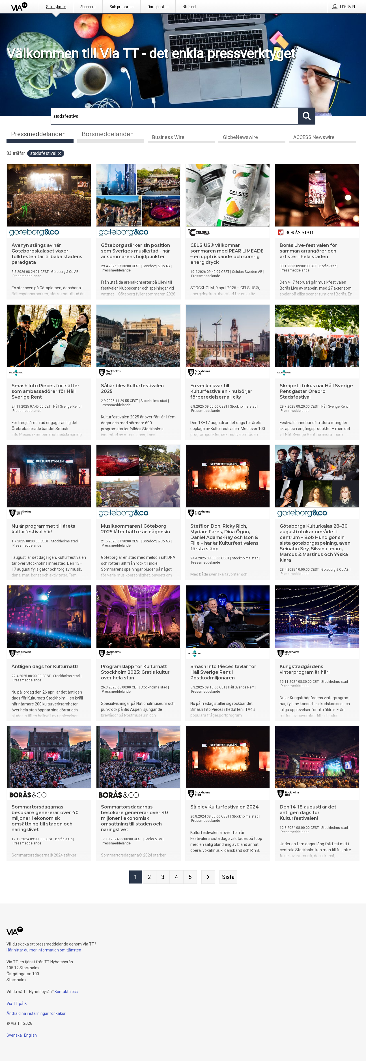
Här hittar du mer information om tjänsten (44, 950)
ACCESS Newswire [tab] (314, 137)
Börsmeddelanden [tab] (108, 134)
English (30, 1035)
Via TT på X (17, 1003)
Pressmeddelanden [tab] (38, 134)
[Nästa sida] (208, 877)
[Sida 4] (176, 877)
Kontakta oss (66, 991)
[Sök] (174, 116)
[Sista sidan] (228, 877)
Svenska (14, 1035)
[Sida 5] (190, 877)
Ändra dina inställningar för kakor (36, 1013)
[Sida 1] (136, 877)
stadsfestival (46, 153)
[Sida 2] (149, 877)
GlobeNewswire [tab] (240, 137)
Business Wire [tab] (168, 137)
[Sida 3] (163, 877)
